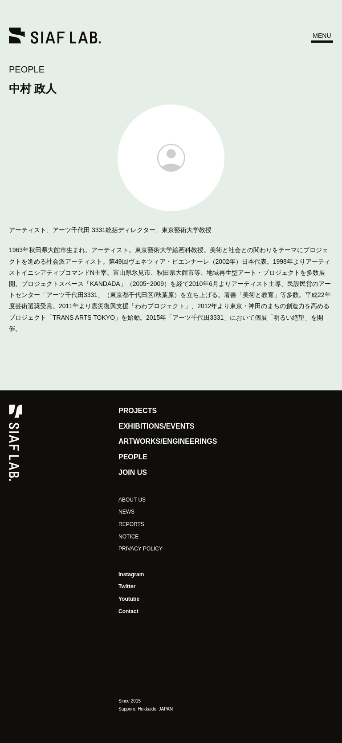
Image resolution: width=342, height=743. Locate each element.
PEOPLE (27, 69)
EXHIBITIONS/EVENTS (156, 426)
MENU (322, 35)
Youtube (128, 599)
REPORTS (131, 524)
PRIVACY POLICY (140, 549)
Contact (128, 611)
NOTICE (128, 537)
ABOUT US (132, 500)
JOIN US (132, 472)
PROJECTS (137, 410)
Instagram (131, 574)
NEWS (126, 512)
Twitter (126, 586)
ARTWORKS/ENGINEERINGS (167, 441)
